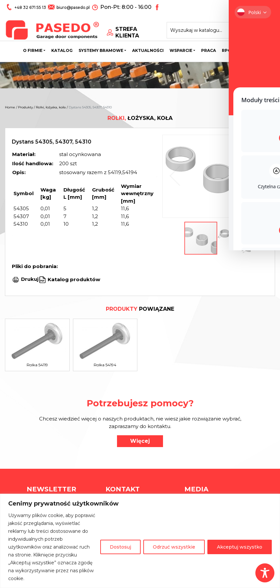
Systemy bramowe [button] (101, 50)
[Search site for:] (211, 28)
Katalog (62, 50)
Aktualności (148, 50)
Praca (208, 50)
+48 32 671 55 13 (30, 7)
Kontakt (259, 50)
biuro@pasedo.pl (72, 7)
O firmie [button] (32, 50)
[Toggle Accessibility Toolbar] (265, 573)
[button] (259, 176)
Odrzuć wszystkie (174, 547)
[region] (140, 541)
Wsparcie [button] (181, 50)
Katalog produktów (73, 279)
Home (10, 107)
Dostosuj (120, 547)
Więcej (140, 441)
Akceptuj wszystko (239, 547)
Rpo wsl (232, 50)
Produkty (25, 107)
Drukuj (29, 279)
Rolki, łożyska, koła (51, 107)
